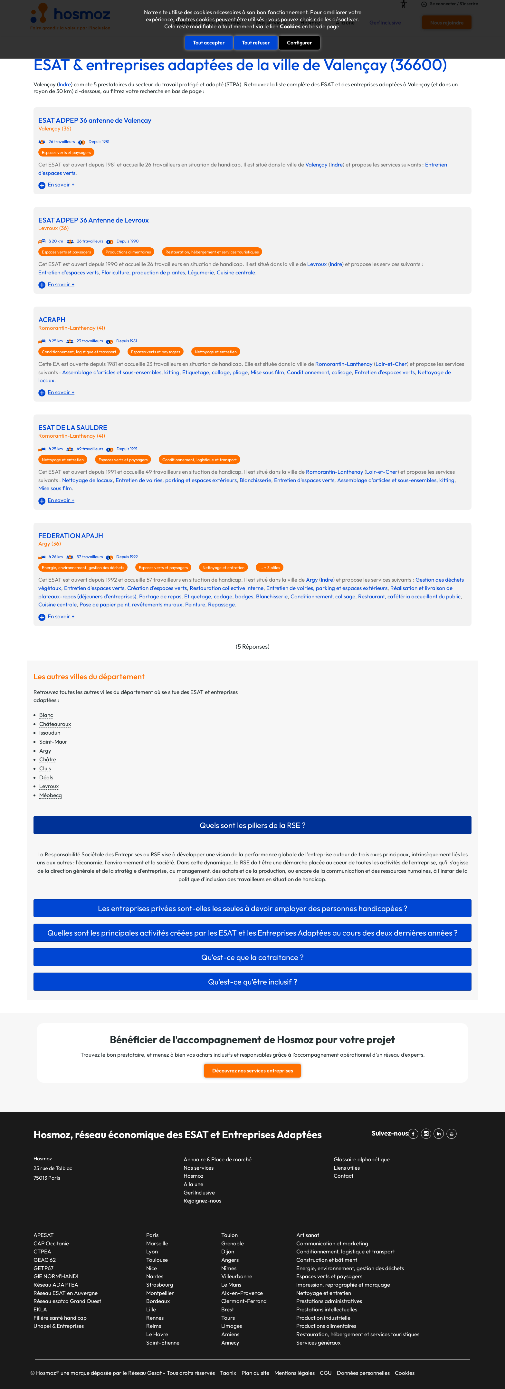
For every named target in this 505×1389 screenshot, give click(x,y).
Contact (343, 1175)
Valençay (316, 164)
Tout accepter (209, 42)
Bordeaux (158, 1301)
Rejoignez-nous (202, 1200)
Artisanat (307, 1235)
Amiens (230, 1334)
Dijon (227, 1251)
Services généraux (318, 1342)
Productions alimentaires (128, 251)
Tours (228, 1317)
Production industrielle (323, 1317)
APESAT (43, 1235)
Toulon (229, 1235)
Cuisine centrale (236, 272)
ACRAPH (51, 319)
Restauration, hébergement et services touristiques (212, 251)
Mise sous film (267, 372)
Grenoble (232, 1243)
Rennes (155, 1317)
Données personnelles (363, 1372)
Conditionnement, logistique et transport (79, 351)
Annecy (230, 1342)
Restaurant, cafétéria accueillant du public (409, 596)
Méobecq (50, 795)
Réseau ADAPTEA (55, 1284)
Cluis (45, 768)
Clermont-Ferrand (244, 1301)
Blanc (46, 714)
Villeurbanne (236, 1276)
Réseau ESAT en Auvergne (65, 1292)
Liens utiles (347, 1167)
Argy (312, 579)
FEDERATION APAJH (70, 535)
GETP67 (43, 1267)
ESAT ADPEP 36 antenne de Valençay (94, 120)
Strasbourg (159, 1284)
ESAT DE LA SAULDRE (72, 427)
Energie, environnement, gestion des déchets (83, 567)
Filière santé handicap (60, 1317)
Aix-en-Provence (242, 1292)
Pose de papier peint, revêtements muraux (131, 604)
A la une (193, 1184)
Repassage (221, 604)
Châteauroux (55, 723)
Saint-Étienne (162, 1342)
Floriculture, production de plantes (143, 272)
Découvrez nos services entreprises (252, 1070)
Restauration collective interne (226, 588)
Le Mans (231, 1284)
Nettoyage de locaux (87, 480)
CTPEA (42, 1251)
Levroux (317, 264)
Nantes (154, 1276)
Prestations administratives (329, 1301)
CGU (326, 1372)
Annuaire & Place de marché (218, 1159)
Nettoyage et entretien (216, 351)
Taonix (228, 1372)
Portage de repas (160, 596)
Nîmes (228, 1267)
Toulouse (157, 1259)
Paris (152, 1235)
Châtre (47, 759)
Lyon (152, 1251)
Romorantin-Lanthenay (344, 363)
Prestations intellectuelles (326, 1309)
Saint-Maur (53, 741)
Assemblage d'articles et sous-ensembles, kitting (120, 372)
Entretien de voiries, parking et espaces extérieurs (176, 480)
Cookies (290, 26)
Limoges (231, 1325)
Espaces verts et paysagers (66, 152)
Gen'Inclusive (199, 1192)
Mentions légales (294, 1372)
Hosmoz (194, 1175)
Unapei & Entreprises (58, 1325)
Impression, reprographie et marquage (343, 1284)
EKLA (40, 1309)
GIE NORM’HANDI (55, 1276)
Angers (230, 1259)
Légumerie (201, 272)
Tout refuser (256, 42)
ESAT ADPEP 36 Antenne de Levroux (93, 220)
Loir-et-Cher (391, 363)
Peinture (195, 604)
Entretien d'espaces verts (68, 272)
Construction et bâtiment (326, 1259)
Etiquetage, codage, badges (218, 596)
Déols (46, 777)
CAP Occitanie (51, 1243)
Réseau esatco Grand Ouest (67, 1301)
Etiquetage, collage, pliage (215, 372)
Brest (227, 1309)
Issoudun (49, 732)
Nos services (199, 1167)
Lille (151, 1309)
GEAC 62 (44, 1259)
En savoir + (61, 184)
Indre (65, 84)
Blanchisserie (255, 480)
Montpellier (160, 1292)
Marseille (157, 1243)
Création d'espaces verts (157, 588)
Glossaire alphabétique (362, 1159)
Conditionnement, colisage (319, 372)
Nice (151, 1267)
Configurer (299, 42)
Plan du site (255, 1372)
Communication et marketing (332, 1243)
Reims (153, 1325)
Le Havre (157, 1334)
